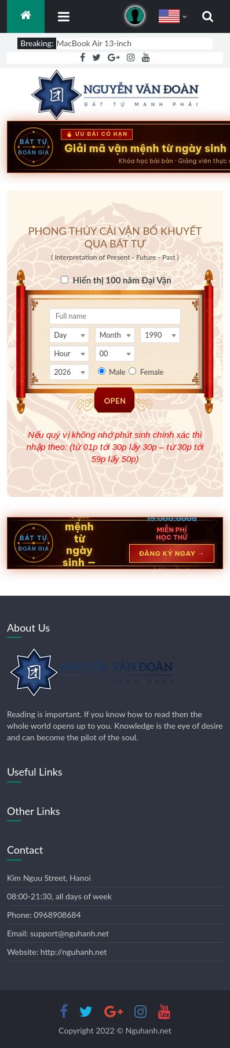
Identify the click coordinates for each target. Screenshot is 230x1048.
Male (117, 372)
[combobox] (69, 335)
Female (152, 372)
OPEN (115, 400)
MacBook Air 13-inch (94, 43)
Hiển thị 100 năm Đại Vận (121, 280)
